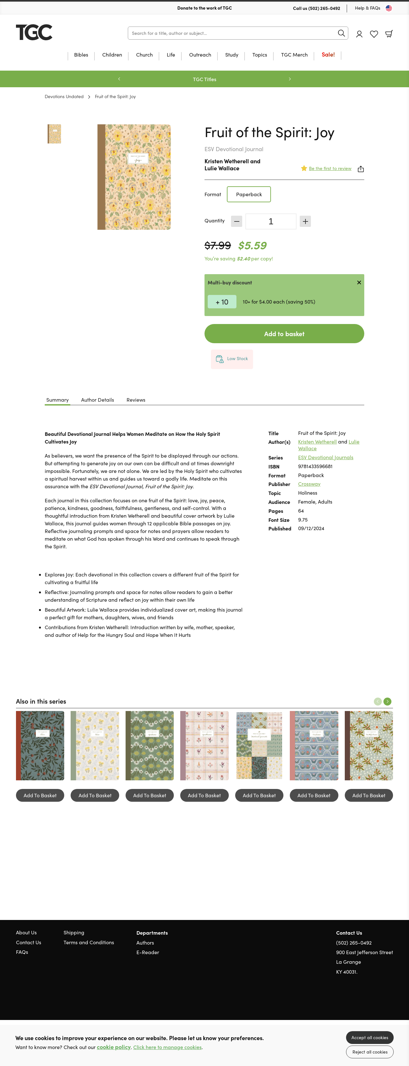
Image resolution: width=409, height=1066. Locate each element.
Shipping (74, 932)
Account (359, 34)
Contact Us (28, 942)
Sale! (328, 54)
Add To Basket (40, 795)
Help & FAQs (367, 8)
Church (144, 55)
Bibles (81, 55)
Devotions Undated (64, 96)
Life (171, 55)
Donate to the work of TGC (204, 7)
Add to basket (284, 333)
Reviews (136, 399)
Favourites (374, 34)
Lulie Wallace (221, 168)
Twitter (367, 1002)
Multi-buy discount (230, 282)
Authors (145, 942)
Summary (57, 399)
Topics (259, 55)
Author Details (97, 399)
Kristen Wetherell (226, 161)
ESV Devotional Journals (325, 457)
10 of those (56, 32)
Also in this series (41, 700)
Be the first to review (330, 168)
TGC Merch (294, 55)
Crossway (309, 483)
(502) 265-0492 (324, 8)
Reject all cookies (370, 1052)
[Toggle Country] (389, 8)
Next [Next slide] (290, 79)
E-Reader (147, 952)
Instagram (390, 1002)
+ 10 (222, 301)
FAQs (22, 951)
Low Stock (237, 358)
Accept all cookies (369, 1037)
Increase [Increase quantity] (305, 221)
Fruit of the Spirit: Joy (115, 96)
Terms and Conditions (89, 942)
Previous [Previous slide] (119, 79)
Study (231, 55)
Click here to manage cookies (167, 1047)
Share (361, 169)
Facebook (378, 1002)
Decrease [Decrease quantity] (236, 221)
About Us (26, 932)
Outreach (200, 55)
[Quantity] (271, 221)
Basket (389, 34)
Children (112, 55)
